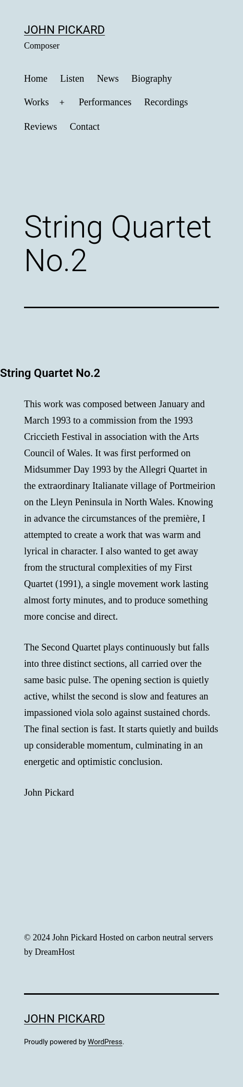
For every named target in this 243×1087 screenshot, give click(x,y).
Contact (84, 126)
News (108, 78)
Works (36, 102)
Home (36, 78)
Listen (72, 78)
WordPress (105, 1041)
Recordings (166, 102)
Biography (152, 78)
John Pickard (64, 30)
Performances (105, 102)
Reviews (40, 126)
